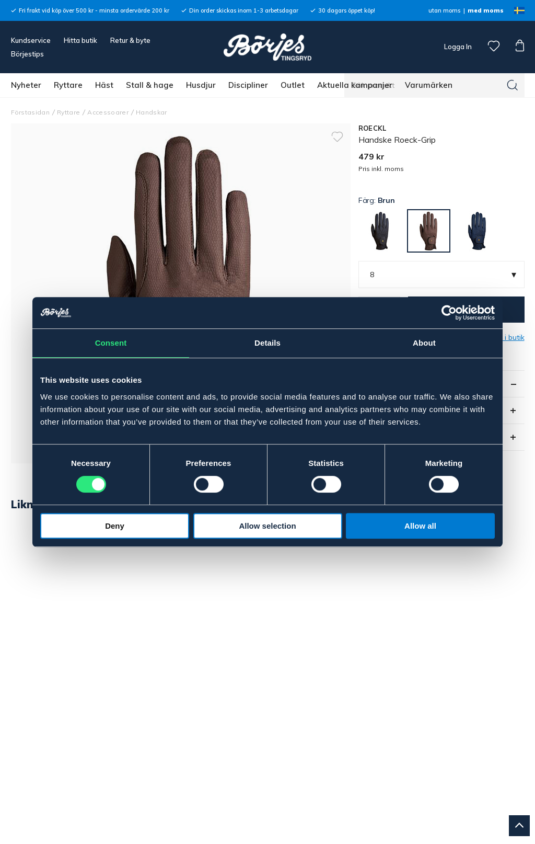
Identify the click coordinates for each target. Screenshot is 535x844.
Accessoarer (108, 112)
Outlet (293, 85)
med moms (486, 10)
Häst (104, 85)
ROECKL (372, 128)
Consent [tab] (111, 342)
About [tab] (424, 342)
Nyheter (26, 85)
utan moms (444, 10)
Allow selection (267, 525)
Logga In (457, 46)
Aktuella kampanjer (354, 85)
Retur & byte (130, 40)
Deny (114, 525)
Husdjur (201, 85)
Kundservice (31, 40)
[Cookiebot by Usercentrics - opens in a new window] (449, 313)
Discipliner (248, 85)
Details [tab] (267, 342)
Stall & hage (149, 85)
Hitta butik (80, 40)
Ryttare (68, 85)
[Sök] (513, 85)
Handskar (151, 112)
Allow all (420, 525)
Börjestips (27, 54)
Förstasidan (30, 112)
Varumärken (428, 85)
